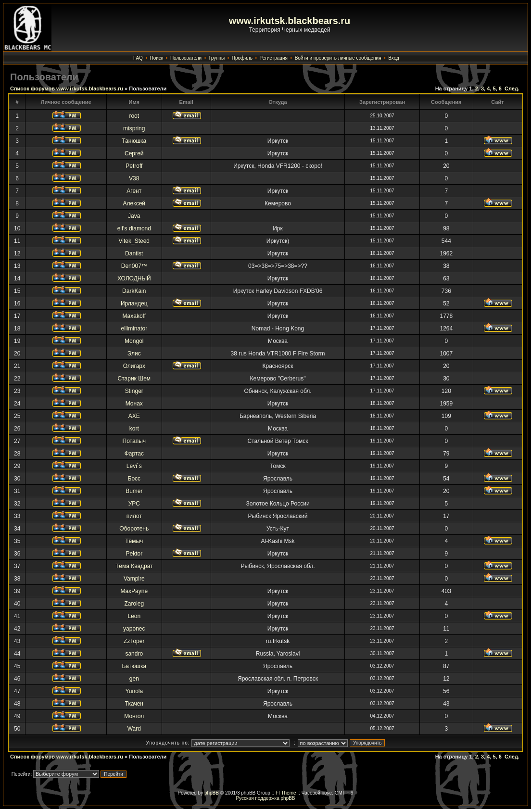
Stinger (134, 391)
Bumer (134, 491)
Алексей (134, 203)
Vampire (134, 578)
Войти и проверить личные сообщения (338, 58)
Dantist (134, 253)
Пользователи (186, 58)
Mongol (134, 341)
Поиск (157, 58)
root (134, 116)
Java (134, 216)
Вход (393, 58)
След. (512, 88)
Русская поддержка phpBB (265, 798)
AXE (134, 416)
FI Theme (286, 793)
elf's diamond (134, 228)
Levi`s (134, 466)
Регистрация (274, 58)
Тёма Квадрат (134, 566)
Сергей (134, 153)
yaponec (134, 628)
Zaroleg (134, 603)
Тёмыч (134, 541)
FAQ (138, 58)
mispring (134, 128)
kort (134, 428)
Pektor (134, 553)
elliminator (134, 328)
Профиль (242, 58)
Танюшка (134, 141)
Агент (133, 191)
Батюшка (134, 666)
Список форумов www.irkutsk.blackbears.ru (66, 88)
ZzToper (134, 641)
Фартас (134, 453)
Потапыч (134, 441)
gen (134, 678)
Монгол (134, 716)
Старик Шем (134, 378)
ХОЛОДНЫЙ (134, 278)
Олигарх (134, 366)
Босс (134, 478)
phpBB (211, 793)
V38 (134, 178)
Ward (134, 728)
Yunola (134, 691)
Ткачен (134, 703)
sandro (134, 653)
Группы (217, 58)
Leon (133, 616)
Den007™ (134, 266)
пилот (134, 516)
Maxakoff (134, 316)
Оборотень (134, 528)
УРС (134, 503)
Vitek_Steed (134, 241)
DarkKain (134, 291)
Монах (134, 403)
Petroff (134, 166)
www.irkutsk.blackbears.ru (290, 20)
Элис (134, 353)
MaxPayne (134, 591)
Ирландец (134, 303)
